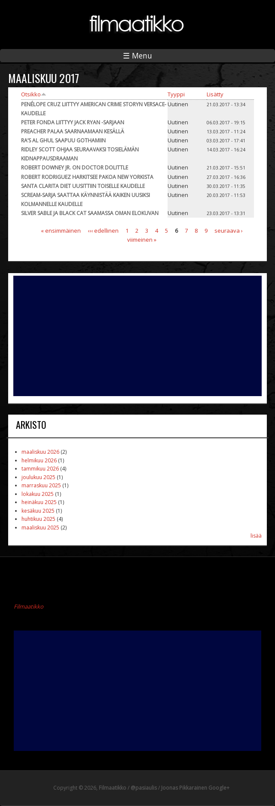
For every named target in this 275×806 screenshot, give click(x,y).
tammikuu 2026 (40, 468)
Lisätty (215, 94)
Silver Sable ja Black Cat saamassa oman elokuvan (90, 213)
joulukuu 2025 (38, 477)
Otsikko (33, 94)
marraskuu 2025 (41, 485)
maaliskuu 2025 (40, 527)
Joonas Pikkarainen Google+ (195, 787)
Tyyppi (176, 94)
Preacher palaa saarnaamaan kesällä (72, 131)
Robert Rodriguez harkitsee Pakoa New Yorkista (87, 177)
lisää (256, 535)
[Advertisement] (137, 336)
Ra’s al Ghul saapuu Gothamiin (63, 140)
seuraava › (228, 230)
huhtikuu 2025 (38, 519)
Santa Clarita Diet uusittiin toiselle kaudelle (83, 186)
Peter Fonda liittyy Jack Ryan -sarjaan (72, 122)
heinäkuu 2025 (39, 502)
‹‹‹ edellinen (103, 230)
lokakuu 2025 (37, 494)
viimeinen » (141, 239)
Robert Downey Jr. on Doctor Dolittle (74, 167)
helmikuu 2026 (39, 460)
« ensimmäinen (61, 230)
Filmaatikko (28, 606)
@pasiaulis (144, 787)
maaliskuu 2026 (40, 451)
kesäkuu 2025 (38, 510)
